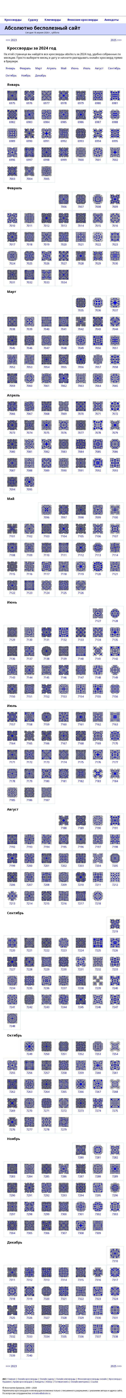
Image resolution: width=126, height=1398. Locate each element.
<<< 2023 (11, 40)
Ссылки (94, 1381)
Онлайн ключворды (65, 1379)
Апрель (51, 68)
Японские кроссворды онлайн (92, 1379)
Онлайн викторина (80, 1381)
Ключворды (53, 20)
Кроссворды (13, 20)
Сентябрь (114, 68)
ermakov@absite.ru (41, 1393)
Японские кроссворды (82, 20)
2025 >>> (116, 40)
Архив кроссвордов (22, 1381)
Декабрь (40, 75)
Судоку (33, 20)
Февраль (25, 68)
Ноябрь (26, 75)
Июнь (75, 68)
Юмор (49, 1381)
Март (38, 68)
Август (99, 68)
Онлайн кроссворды (28, 1379)
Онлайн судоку (47, 1379)
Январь (10, 68)
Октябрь (11, 75)
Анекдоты (112, 20)
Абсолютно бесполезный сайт (42, 28)
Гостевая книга (61, 1381)
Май (63, 68)
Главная (11, 1379)
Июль (86, 68)
